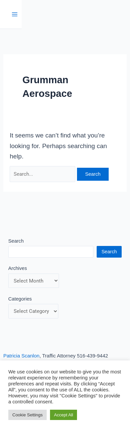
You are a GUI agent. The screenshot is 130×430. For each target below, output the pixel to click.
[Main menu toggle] (15, 14)
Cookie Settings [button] (27, 414)
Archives (17, 268)
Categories (20, 299)
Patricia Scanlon (21, 355)
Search (16, 241)
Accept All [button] (63, 414)
